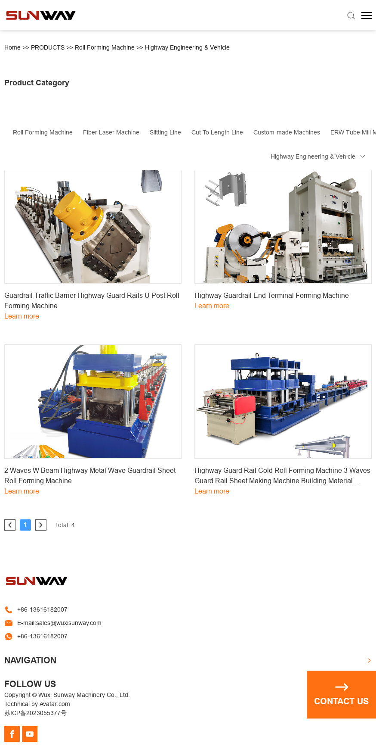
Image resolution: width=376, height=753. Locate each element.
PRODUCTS (48, 47)
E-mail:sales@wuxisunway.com (59, 622)
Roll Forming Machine (105, 47)
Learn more (21, 316)
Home (12, 47)
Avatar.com (55, 703)
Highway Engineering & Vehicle (187, 47)
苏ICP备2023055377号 (35, 712)
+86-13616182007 (42, 609)
